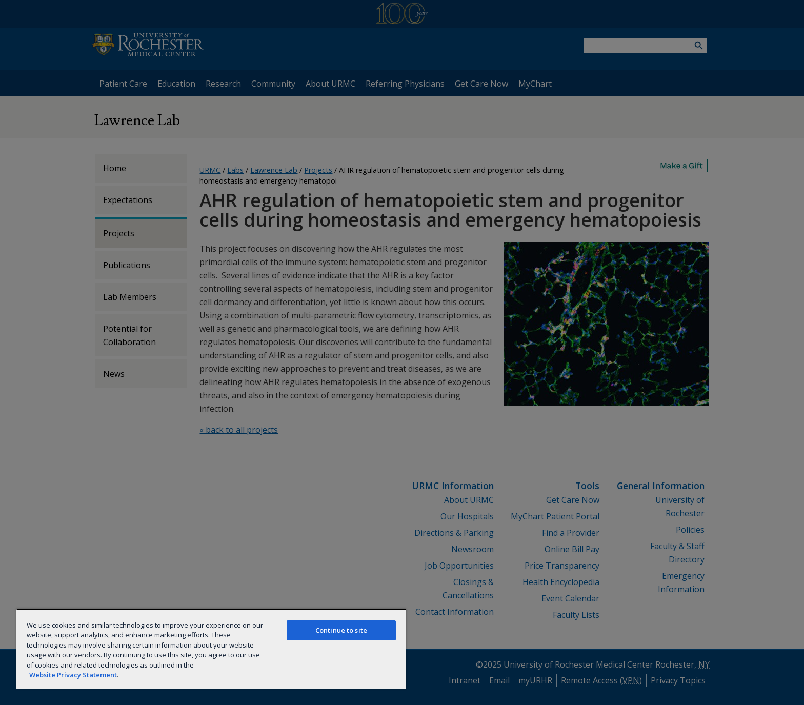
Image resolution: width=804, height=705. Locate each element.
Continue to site (341, 630)
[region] (211, 649)
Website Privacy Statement (73, 674)
